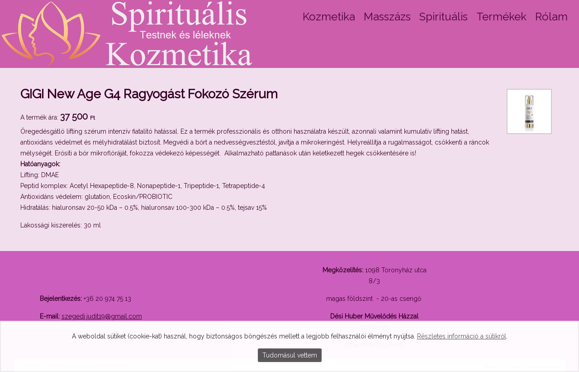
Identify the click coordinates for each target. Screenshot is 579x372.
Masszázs (387, 16)
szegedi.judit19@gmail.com (102, 316)
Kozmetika (329, 16)
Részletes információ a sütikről (461, 336)
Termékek (501, 16)
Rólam (551, 16)
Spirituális (443, 16)
